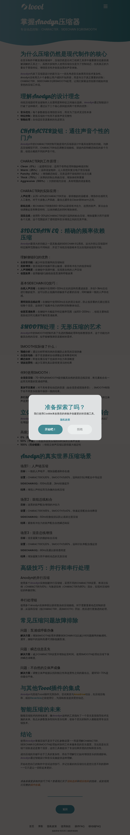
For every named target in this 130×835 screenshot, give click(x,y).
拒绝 (80, 429)
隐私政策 (65, 419)
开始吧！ (50, 429)
